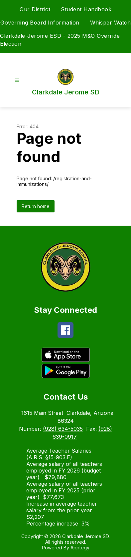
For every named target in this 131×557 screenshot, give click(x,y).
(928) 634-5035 (63, 428)
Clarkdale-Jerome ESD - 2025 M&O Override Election (60, 39)
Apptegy (79, 547)
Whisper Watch (110, 22)
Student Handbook (86, 9)
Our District (35, 9)
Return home (36, 206)
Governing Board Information (39, 22)
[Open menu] (17, 80)
